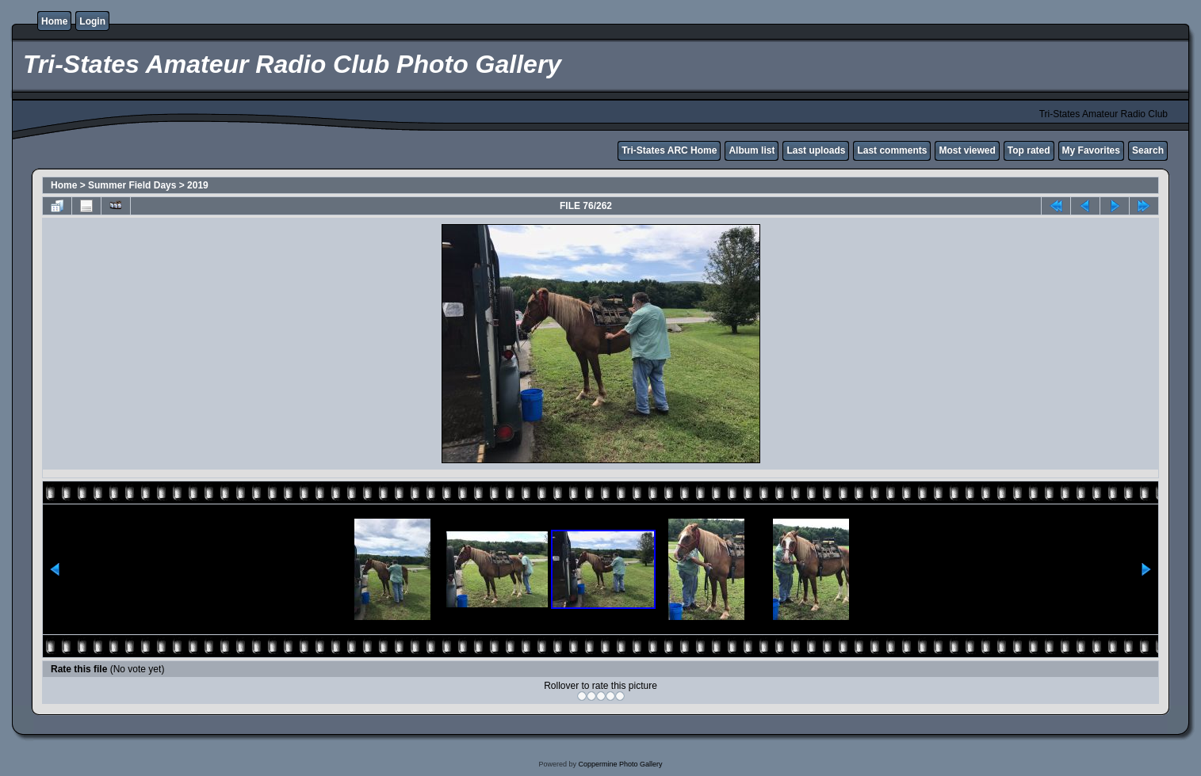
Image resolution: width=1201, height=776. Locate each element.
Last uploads (815, 150)
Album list (752, 150)
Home (54, 21)
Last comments (892, 150)
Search (1148, 150)
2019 (197, 185)
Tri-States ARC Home (669, 150)
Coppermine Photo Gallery (620, 764)
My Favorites (1091, 150)
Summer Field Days (132, 185)
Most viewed (967, 150)
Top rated (1029, 150)
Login (92, 21)
